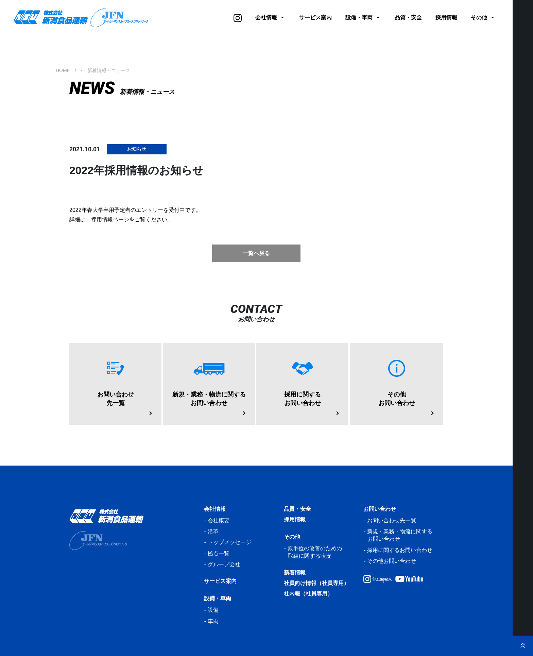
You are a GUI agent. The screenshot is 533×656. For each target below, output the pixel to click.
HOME (63, 70)
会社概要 (218, 520)
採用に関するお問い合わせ (399, 550)
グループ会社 (224, 564)
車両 (213, 621)
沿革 (213, 531)
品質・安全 (408, 17)
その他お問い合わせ (391, 561)
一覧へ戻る (256, 253)
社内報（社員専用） (308, 593)
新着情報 (295, 572)
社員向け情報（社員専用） (316, 583)
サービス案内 (315, 17)
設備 (213, 610)
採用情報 (446, 17)
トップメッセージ (229, 542)
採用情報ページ (110, 219)
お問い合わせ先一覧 (391, 520)
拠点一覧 (218, 553)
